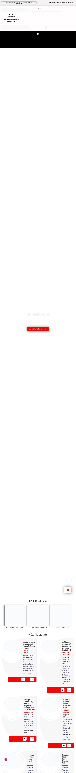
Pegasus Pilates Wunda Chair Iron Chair (67, 704)
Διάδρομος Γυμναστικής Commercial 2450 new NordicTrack (67, 646)
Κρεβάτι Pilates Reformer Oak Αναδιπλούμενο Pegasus (29, 645)
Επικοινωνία (11, 21)
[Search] (57, 9)
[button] (45, 27)
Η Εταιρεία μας (11, 16)
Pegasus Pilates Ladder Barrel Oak (30, 759)
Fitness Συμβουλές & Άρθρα (11, 19)
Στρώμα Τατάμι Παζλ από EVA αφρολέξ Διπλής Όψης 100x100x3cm (29, 705)
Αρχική (11, 14)
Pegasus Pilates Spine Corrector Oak (65, 759)
